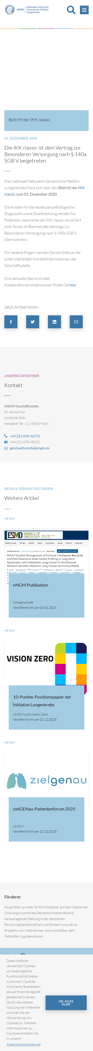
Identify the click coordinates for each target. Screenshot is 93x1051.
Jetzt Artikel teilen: (21, 307)
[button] (10, 321)
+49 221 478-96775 (25, 436)
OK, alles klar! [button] (66, 1002)
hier (73, 284)
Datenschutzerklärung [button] (24, 1044)
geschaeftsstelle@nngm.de (29, 448)
